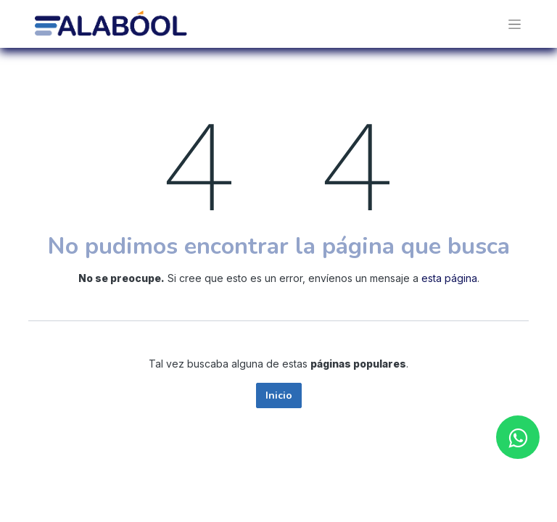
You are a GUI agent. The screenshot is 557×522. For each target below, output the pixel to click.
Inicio (278, 395)
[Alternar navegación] (514, 23)
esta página (449, 278)
